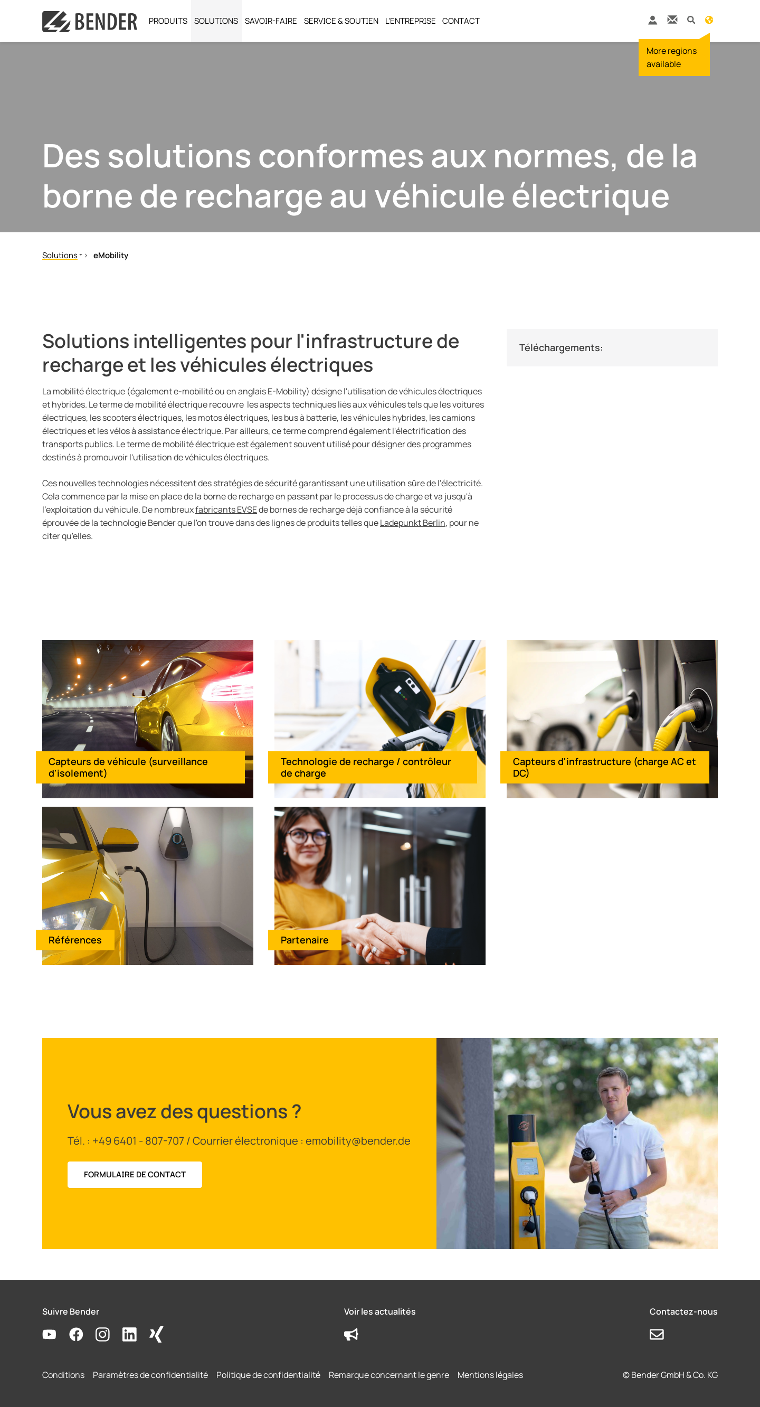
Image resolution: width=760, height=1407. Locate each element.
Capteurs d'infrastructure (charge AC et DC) (604, 767)
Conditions (63, 1375)
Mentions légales (490, 1375)
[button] (691, 19)
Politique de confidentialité (268, 1375)
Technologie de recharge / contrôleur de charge (366, 767)
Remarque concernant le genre (389, 1375)
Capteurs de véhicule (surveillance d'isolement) (128, 767)
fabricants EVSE (226, 509)
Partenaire (305, 939)
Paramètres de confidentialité (150, 1375)
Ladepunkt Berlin (412, 522)
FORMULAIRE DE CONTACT (135, 1174)
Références (75, 939)
